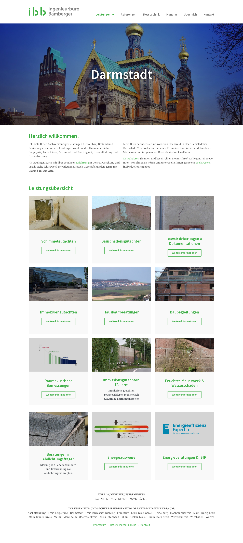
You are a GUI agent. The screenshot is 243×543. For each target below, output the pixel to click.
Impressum (99, 524)
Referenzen (128, 14)
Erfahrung (82, 162)
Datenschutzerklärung (123, 524)
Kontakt (209, 14)
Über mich (190, 14)
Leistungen (105, 14)
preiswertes (203, 162)
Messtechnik (151, 14)
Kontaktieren (131, 158)
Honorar (171, 14)
